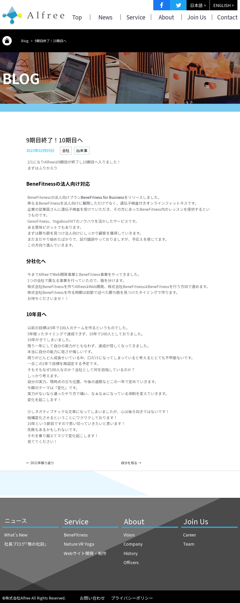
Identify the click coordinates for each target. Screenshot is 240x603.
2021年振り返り (40, 462)
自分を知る (131, 462)
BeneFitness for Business (102, 197)
